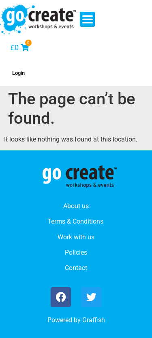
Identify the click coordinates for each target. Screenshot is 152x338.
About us (76, 206)
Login (18, 73)
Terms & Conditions (75, 221)
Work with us (76, 237)
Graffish (93, 320)
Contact (76, 268)
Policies (76, 252)
